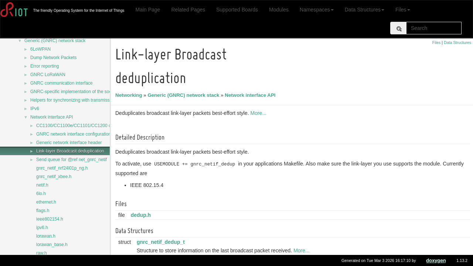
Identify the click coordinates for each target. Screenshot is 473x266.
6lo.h (41, 193)
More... (259, 113)
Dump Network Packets (53, 57)
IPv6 (34, 108)
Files (402, 10)
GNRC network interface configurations (74, 134)
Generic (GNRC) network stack (54, 40)
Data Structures (364, 10)
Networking (129, 95)
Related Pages (188, 10)
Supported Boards (237, 10)
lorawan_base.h (52, 244)
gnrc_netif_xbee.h (53, 176)
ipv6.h (42, 227)
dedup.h (142, 215)
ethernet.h (46, 202)
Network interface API (51, 117)
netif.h (42, 185)
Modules (279, 10)
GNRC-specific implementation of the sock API (76, 91)
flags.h (42, 210)
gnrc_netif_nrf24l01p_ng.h (62, 168)
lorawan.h (45, 236)
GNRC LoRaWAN (47, 74)
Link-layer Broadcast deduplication (70, 151)
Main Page (147, 10)
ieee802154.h (49, 219)
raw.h (41, 253)
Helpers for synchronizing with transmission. (73, 100)
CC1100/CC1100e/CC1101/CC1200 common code (86, 125)
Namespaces (317, 10)
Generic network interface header (69, 142)
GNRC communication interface (61, 83)
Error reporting (44, 66)
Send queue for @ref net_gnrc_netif (71, 159)
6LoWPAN (40, 49)
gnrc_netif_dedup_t (162, 242)
